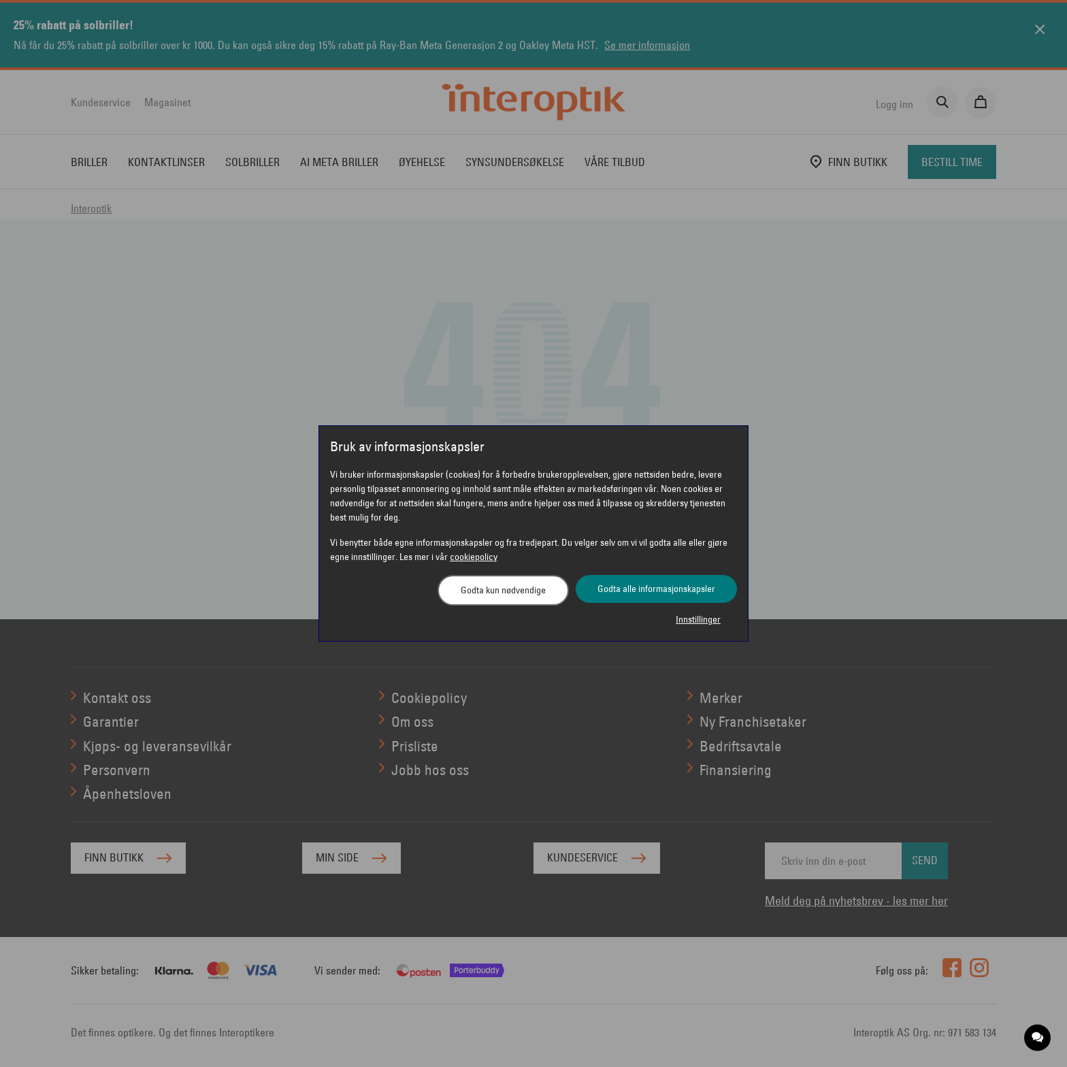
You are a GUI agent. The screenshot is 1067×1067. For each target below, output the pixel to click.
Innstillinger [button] (698, 619)
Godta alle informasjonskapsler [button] (656, 588)
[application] (1038, 1038)
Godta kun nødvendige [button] (503, 590)
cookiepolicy (473, 557)
